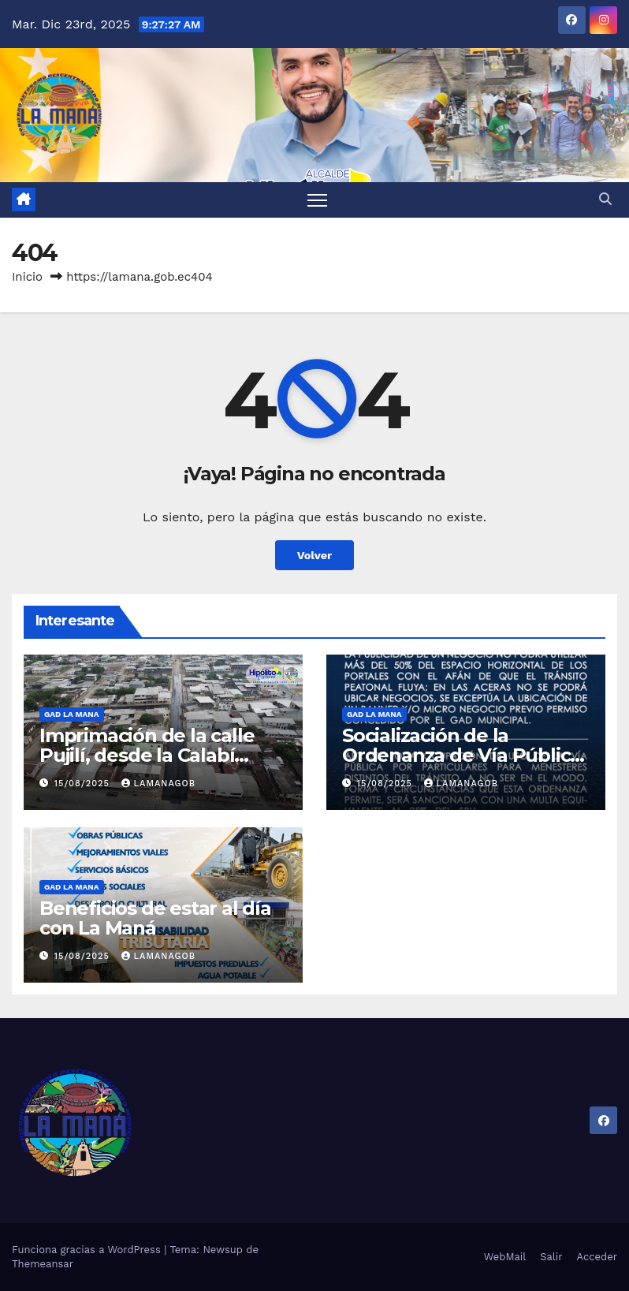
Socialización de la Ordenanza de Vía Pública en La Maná (461, 755)
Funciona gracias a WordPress (88, 1250)
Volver (315, 555)
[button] (605, 199)
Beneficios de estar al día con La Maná (155, 918)
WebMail (505, 1257)
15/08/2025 (84, 783)
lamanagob (158, 783)
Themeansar (42, 1264)
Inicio (27, 277)
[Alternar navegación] (317, 200)
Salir (551, 1257)
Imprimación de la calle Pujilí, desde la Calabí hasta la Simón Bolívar (146, 755)
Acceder (597, 1257)
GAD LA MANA (71, 714)
